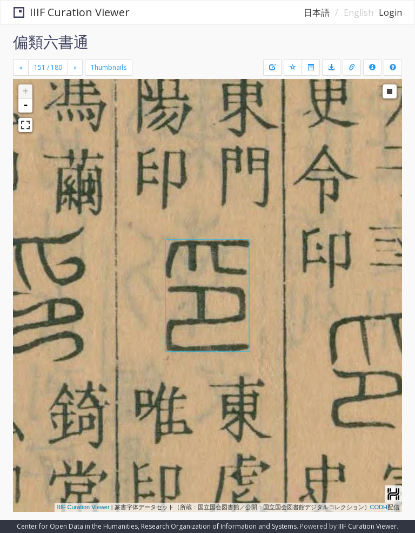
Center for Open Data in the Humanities (77, 526)
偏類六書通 (51, 41)
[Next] (75, 68)
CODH (378, 507)
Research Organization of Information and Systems (219, 526)
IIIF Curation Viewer (72, 12)
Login (390, 12)
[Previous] (21, 68)
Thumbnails (108, 67)
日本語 (317, 12)
